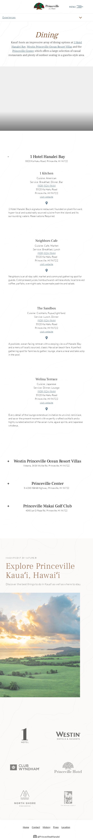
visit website (46, 196)
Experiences (9, 17)
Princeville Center (23, 51)
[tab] (46, 157)
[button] (86, 644)
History (46, 827)
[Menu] (85, 7)
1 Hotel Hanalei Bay (47, 156)
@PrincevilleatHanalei (46, 836)
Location (65, 827)
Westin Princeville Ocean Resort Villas (49, 47)
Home (26, 827)
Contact (36, 827)
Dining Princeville (46, 6)
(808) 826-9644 (46, 185)
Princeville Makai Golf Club (47, 506)
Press (56, 827)
